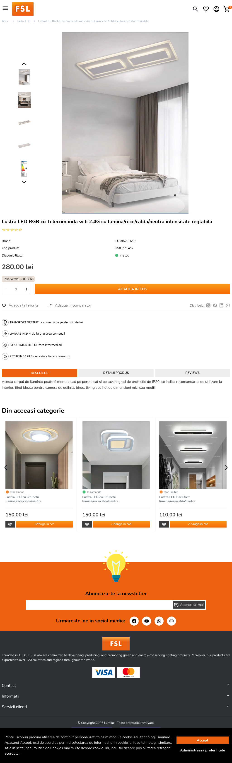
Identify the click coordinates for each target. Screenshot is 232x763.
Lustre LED (23, 21)
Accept (202, 740)
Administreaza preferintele (202, 750)
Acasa (5, 21)
